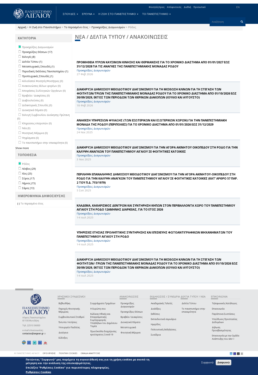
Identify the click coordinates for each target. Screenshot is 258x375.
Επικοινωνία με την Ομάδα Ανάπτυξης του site (225, 337)
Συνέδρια (156, 334)
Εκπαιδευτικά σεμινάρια (163, 319)
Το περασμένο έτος (76, 27)
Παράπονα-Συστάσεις (223, 313)
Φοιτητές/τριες (156, 7)
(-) (18, 203)
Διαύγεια (63, 332)
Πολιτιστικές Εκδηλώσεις (163, 329)
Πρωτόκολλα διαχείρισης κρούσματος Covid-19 (103, 333)
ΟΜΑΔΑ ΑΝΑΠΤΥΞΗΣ (90, 353)
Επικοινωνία (218, 308)
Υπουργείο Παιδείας (69, 327)
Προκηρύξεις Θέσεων (132, 311)
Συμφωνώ (207, 362)
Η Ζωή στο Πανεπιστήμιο (45, 27)
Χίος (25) (27, 173)
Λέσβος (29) (29, 168)
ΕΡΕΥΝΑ (88, 14)
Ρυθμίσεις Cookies (38, 372)
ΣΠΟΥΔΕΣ (70, 14)
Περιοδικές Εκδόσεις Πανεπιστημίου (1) (45, 71)
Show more (22, 148)
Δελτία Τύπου (189, 303)
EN (238, 7)
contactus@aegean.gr (34, 333)
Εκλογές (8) (28, 56)
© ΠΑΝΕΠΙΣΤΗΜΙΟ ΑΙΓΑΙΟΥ (26, 353)
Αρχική (22, 27)
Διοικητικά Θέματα (130, 322)
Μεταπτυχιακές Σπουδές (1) (38, 66)
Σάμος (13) (28, 188)
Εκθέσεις (155, 313)
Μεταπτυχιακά (128, 327)
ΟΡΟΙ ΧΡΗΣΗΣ (49, 353)
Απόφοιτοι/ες (174, 7)
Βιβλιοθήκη (64, 303)
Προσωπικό (200, 7)
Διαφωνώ (223, 362)
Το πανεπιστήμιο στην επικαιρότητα (193, 310)
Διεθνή (187, 7)
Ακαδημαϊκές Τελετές (161, 303)
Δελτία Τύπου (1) (32, 61)
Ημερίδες (156, 324)
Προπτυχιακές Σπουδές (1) (37, 76)
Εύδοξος (63, 337)
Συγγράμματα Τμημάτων (102, 303)
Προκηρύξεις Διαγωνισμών (108, 27)
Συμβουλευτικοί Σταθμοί (71, 317)
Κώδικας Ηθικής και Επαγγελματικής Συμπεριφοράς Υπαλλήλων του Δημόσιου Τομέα (103, 320)
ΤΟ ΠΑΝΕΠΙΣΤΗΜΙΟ (156, 14)
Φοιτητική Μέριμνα (130, 332)
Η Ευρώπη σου (98, 308)
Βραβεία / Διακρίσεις (131, 317)
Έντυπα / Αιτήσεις (68, 322)
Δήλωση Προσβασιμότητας (221, 329)
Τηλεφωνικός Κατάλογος (224, 303)
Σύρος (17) (28, 178)
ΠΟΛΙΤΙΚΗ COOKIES (68, 353)
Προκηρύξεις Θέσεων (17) (37, 52)
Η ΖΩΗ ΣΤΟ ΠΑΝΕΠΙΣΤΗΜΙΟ (118, 14)
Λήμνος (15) (29, 183)
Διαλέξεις (156, 308)
